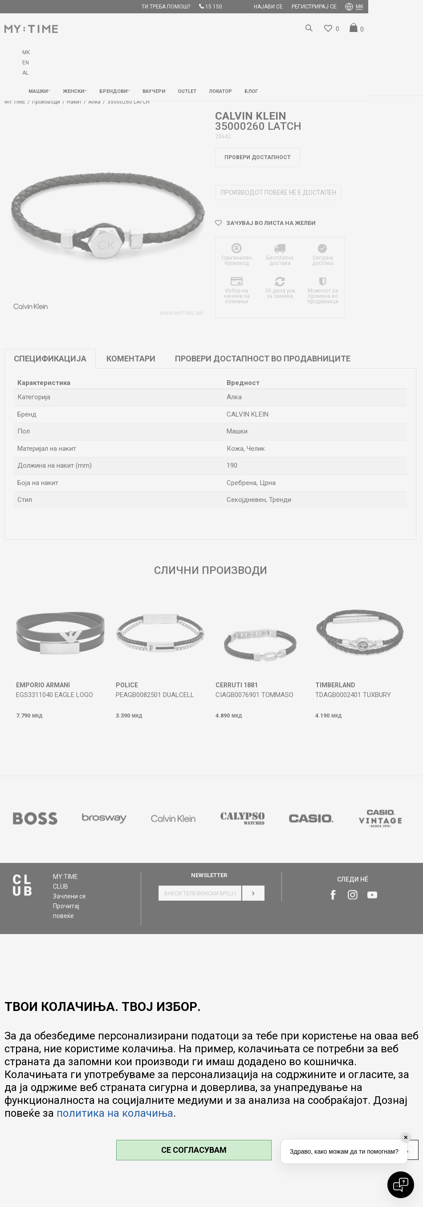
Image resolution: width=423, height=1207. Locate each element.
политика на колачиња (115, 1113)
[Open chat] (400, 1184)
